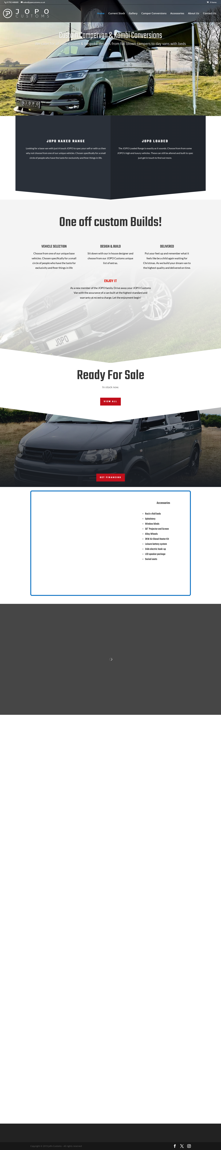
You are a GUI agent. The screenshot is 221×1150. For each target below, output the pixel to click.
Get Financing (110, 477)
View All (110, 401)
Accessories (177, 13)
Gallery (133, 13)
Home (100, 13)
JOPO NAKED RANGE (66, 141)
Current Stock (116, 13)
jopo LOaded (155, 141)
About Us (193, 13)
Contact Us (209, 13)
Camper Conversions (153, 13)
